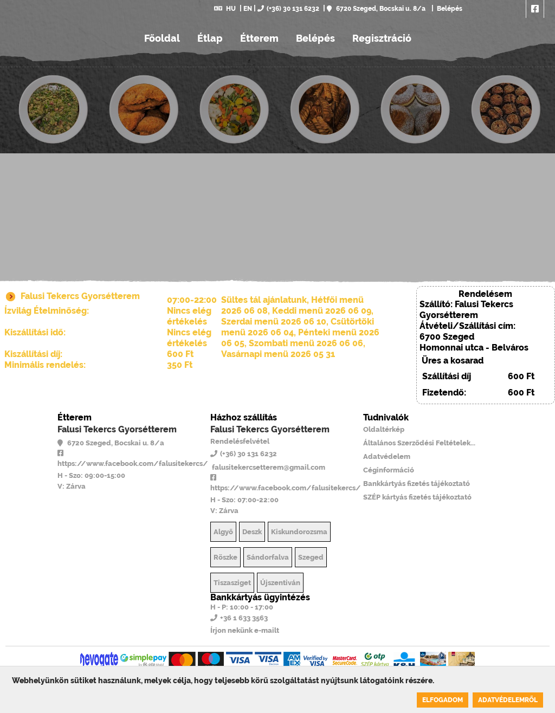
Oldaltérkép (383, 429)
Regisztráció (381, 38)
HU (225, 8)
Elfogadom (442, 700)
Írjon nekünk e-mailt (244, 630)
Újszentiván (280, 583)
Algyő (223, 532)
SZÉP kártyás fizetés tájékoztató (417, 497)
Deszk (252, 532)
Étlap (210, 38)
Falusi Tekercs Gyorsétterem (117, 429)
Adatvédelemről (508, 700)
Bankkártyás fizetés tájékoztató (416, 483)
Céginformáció (388, 470)
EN (247, 8)
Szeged (311, 557)
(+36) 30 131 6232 (288, 8)
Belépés (448, 8)
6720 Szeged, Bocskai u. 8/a (376, 8)
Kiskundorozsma (299, 532)
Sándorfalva (268, 557)
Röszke (225, 557)
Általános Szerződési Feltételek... (419, 443)
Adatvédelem (386, 456)
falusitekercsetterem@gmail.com (267, 467)
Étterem (259, 38)
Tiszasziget (232, 583)
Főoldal (162, 38)
